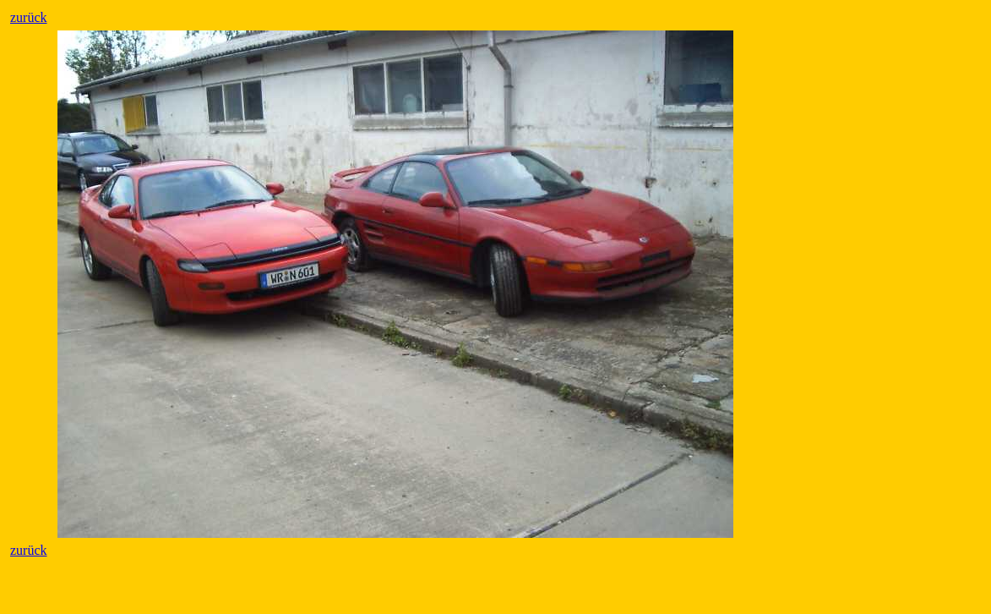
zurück (28, 17)
